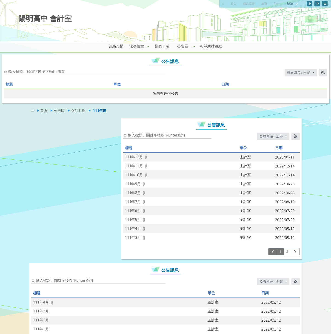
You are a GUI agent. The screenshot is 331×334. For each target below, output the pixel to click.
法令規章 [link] (136, 46)
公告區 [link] (182, 46)
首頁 (264, 4)
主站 (276, 4)
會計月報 (78, 110)
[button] (148, 46)
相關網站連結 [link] (211, 46)
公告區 (59, 110)
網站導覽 (249, 4)
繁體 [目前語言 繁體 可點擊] (292, 4)
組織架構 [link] (116, 46)
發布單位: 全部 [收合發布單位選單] (299, 72)
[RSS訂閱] (323, 72)
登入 (234, 4)
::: (223, 4)
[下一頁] (295, 251)
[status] (85, 71)
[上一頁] (272, 251)
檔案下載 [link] (162, 46)
